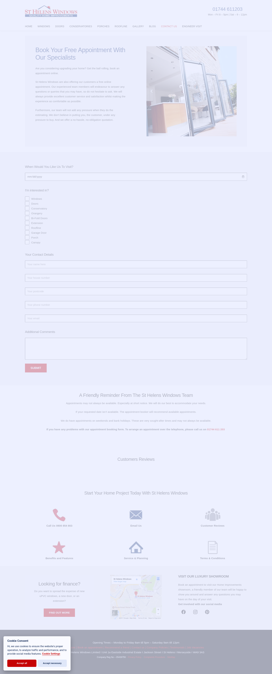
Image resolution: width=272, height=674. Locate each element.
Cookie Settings (51, 653)
